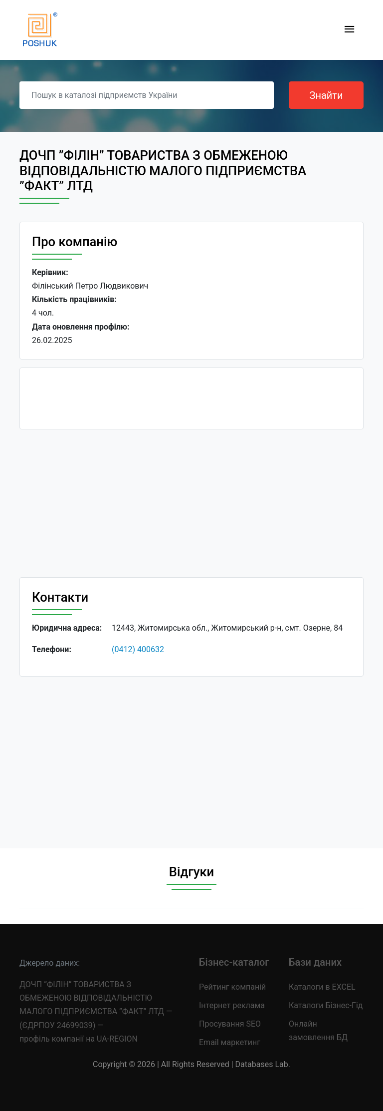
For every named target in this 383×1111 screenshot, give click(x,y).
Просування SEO (230, 1024)
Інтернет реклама (232, 1005)
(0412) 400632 (138, 649)
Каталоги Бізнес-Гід (326, 1005)
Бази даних (315, 962)
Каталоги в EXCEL (322, 987)
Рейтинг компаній (232, 987)
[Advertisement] (191, 507)
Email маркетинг (229, 1042)
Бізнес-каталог (234, 962)
